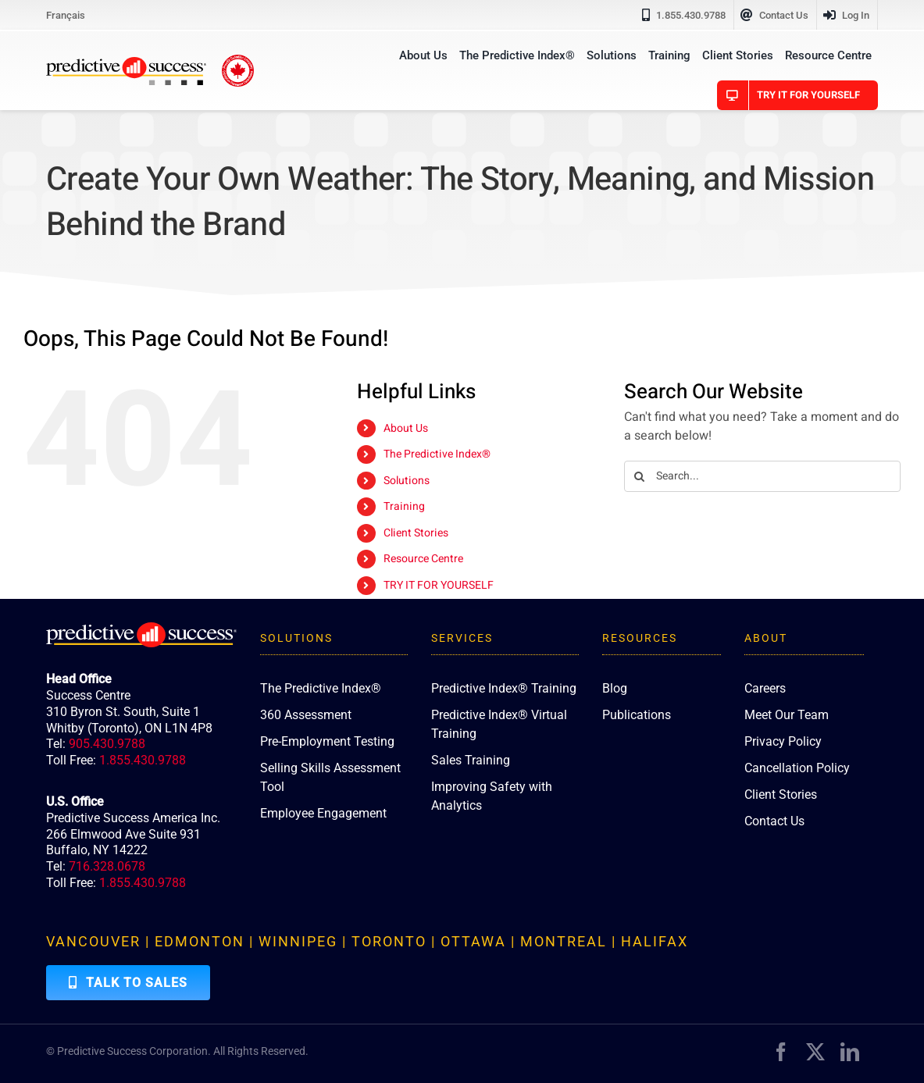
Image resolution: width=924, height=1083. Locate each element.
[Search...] (762, 476)
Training (404, 506)
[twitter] (815, 1051)
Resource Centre (423, 558)
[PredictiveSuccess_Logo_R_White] (141, 628)
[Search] (639, 476)
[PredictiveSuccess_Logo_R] (126, 63)
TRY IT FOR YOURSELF (439, 585)
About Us (406, 428)
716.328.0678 (107, 866)
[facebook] (781, 1051)
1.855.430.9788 (142, 760)
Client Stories (416, 533)
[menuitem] (65, 15)
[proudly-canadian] (238, 61)
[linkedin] (849, 1051)
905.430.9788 (107, 743)
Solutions (407, 480)
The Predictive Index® (437, 454)
